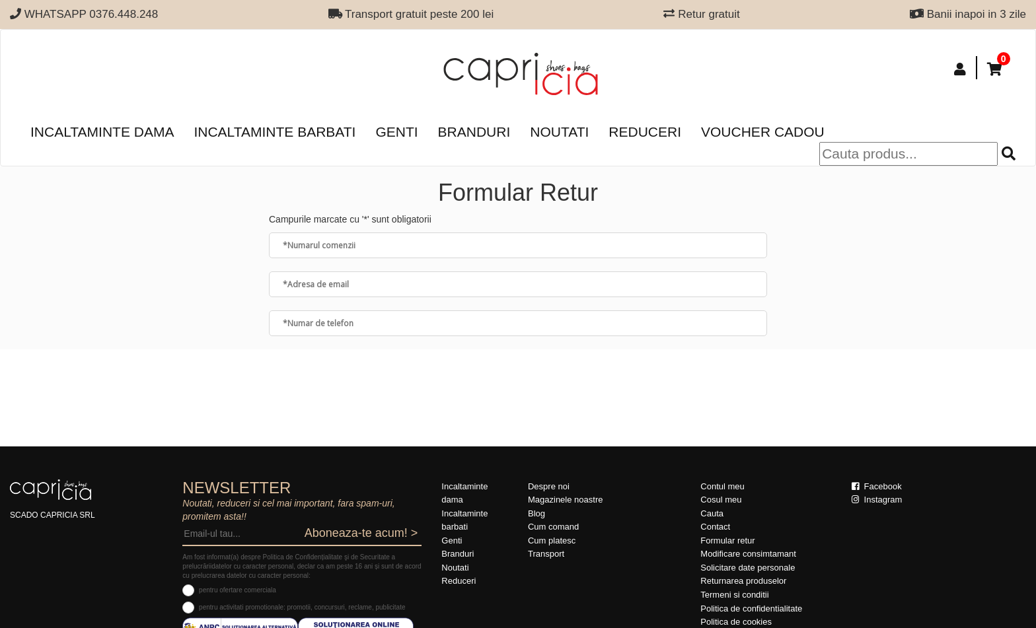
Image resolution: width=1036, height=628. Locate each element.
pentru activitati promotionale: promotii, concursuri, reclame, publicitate (302, 607)
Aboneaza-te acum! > (361, 533)
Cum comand (553, 527)
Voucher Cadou (763, 131)
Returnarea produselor (743, 581)
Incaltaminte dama (102, 131)
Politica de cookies (736, 622)
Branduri (474, 131)
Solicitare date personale (747, 568)
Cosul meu (720, 500)
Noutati (559, 131)
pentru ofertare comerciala (237, 590)
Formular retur (727, 540)
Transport (546, 554)
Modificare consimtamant (748, 554)
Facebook (877, 486)
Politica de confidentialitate (751, 608)
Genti (396, 131)
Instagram (877, 500)
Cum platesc (551, 540)
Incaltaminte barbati (274, 131)
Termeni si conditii (734, 595)
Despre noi (549, 486)
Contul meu (722, 486)
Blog (536, 513)
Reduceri (645, 131)
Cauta (711, 513)
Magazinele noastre (565, 500)
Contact (715, 527)
